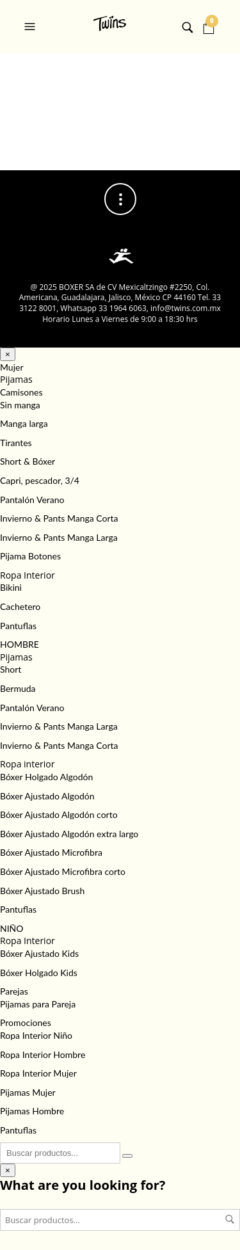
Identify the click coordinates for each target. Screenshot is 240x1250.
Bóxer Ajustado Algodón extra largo (69, 833)
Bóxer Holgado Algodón (46, 776)
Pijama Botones (30, 555)
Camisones (21, 392)
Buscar (230, 1219)
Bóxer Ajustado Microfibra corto (62, 871)
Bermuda (18, 688)
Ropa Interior (27, 575)
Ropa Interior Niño (36, 1035)
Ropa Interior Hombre (42, 1054)
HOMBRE (19, 644)
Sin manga (20, 404)
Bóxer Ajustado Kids (39, 953)
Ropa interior (27, 764)
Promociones (25, 1022)
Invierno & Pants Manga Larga (59, 537)
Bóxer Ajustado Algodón (47, 795)
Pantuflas (18, 625)
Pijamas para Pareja (38, 1003)
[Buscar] (127, 1156)
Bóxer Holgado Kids (38, 972)
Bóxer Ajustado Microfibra (51, 852)
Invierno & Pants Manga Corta (59, 518)
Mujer (12, 367)
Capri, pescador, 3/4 (39, 480)
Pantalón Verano (32, 499)
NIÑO (12, 928)
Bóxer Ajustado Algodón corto (59, 814)
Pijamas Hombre (32, 1110)
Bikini (11, 587)
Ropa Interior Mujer (38, 1073)
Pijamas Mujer (28, 1092)
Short (10, 669)
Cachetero (20, 606)
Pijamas (16, 379)
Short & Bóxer (27, 461)
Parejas (14, 991)
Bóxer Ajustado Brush (42, 890)
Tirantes (16, 442)
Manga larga (24, 423)
